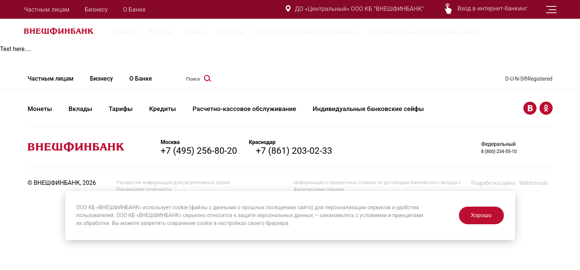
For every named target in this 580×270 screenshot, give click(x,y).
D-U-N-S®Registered (529, 79)
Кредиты (231, 32)
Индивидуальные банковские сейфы (424, 32)
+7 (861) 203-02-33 (294, 151)
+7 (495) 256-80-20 (199, 151)
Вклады (160, 32)
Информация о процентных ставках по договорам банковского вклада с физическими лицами (377, 186)
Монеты (126, 32)
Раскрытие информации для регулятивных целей (173, 182)
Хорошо (481, 215)
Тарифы (195, 32)
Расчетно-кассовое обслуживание (306, 32)
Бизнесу (96, 9)
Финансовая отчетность (143, 189)
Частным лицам (47, 9)
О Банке (134, 9)
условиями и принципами (391, 215)
